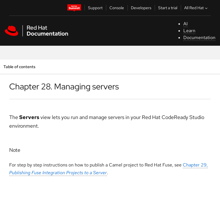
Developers (141, 7)
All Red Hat (196, 7)
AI (185, 24)
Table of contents (19, 66)
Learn (189, 31)
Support (95, 7)
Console (116, 7)
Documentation (199, 37)
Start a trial (167, 7)
